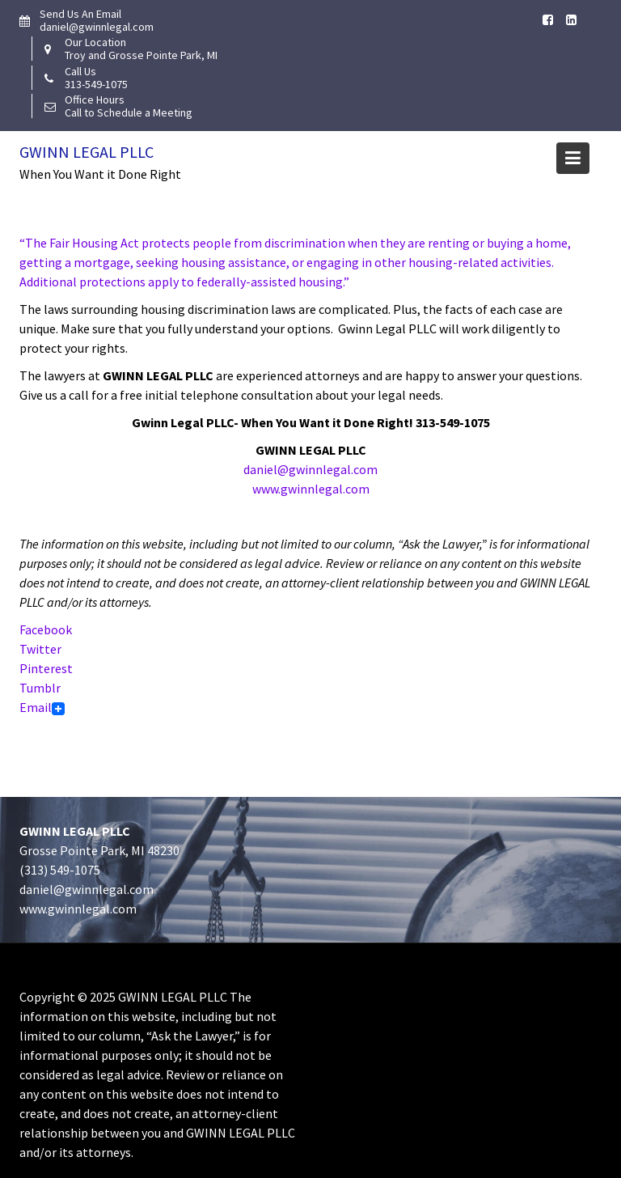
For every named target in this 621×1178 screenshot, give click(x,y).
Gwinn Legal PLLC (86, 152)
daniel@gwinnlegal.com (310, 469)
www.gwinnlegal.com (311, 489)
